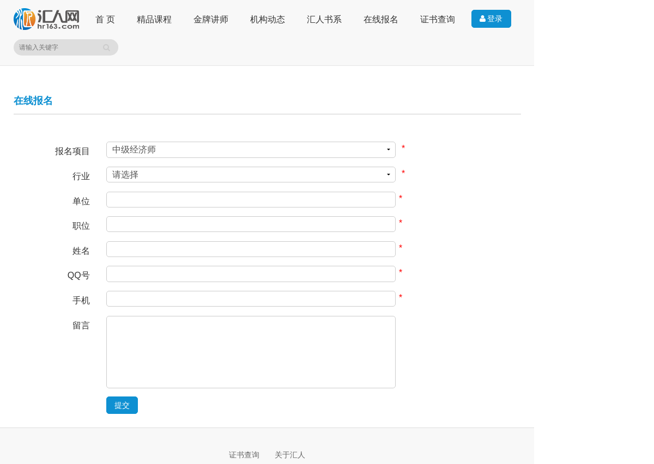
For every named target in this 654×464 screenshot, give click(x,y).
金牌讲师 (210, 19)
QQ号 (79, 275)
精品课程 (154, 19)
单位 (81, 201)
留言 (81, 325)
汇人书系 (324, 19)
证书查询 (437, 19)
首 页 (105, 19)
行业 (81, 176)
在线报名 (381, 19)
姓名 (81, 250)
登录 (491, 18)
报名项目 (72, 151)
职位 (81, 225)
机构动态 (267, 19)
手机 (81, 300)
